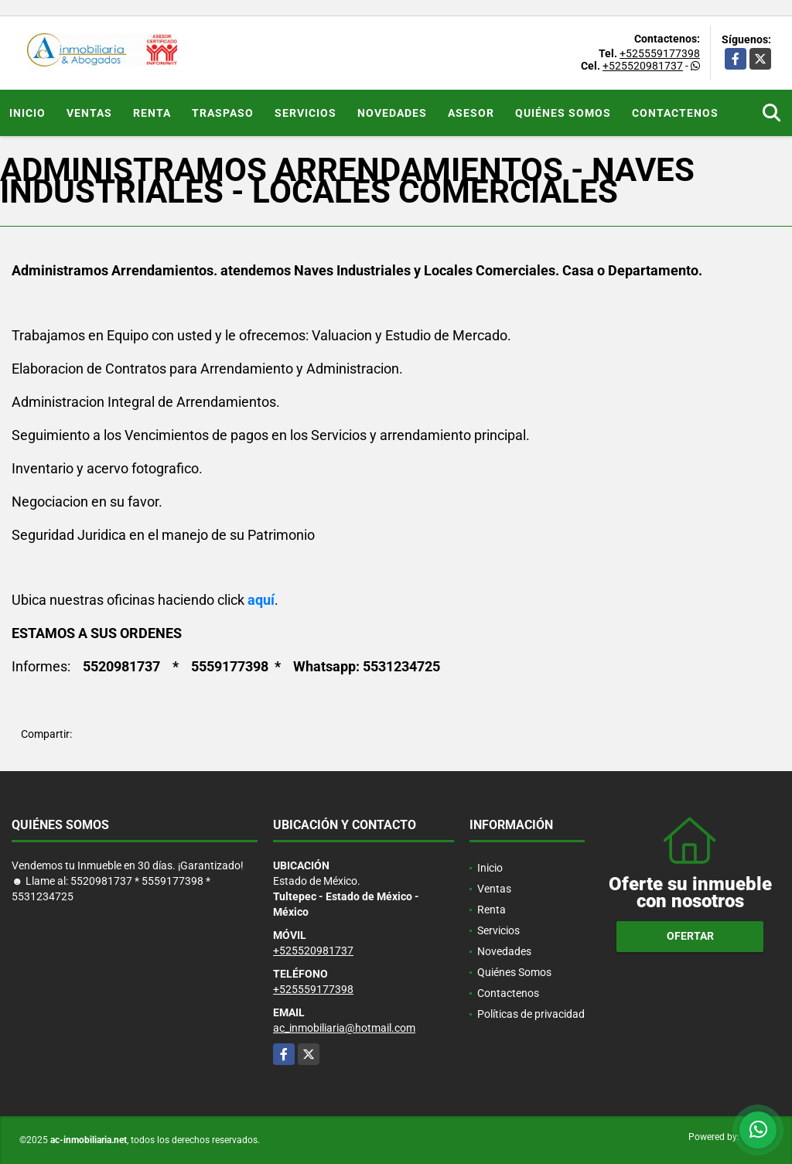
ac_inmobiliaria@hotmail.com (344, 1028)
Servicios (305, 113)
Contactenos (675, 113)
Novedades (392, 113)
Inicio (27, 113)
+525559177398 (660, 53)
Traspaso (223, 113)
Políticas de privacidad (531, 1014)
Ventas (89, 113)
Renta (152, 113)
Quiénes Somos (563, 113)
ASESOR (471, 113)
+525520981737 (643, 66)
